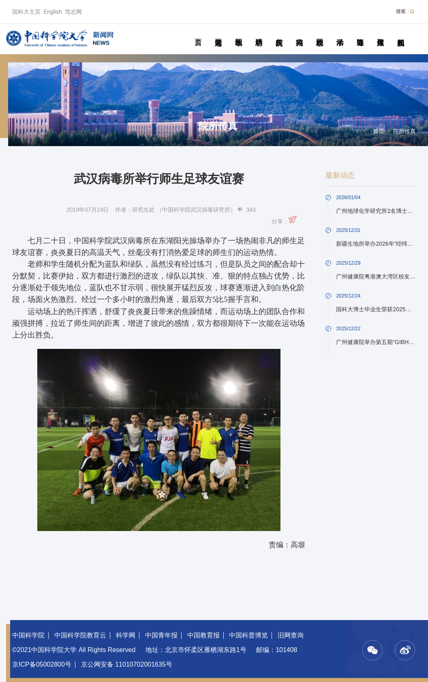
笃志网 (73, 11)
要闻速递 (218, 33)
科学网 (125, 635)
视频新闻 (401, 33)
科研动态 (259, 33)
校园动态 (319, 33)
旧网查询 (291, 635)
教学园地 (238, 33)
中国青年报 (161, 635)
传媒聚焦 (380, 33)
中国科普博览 (248, 635)
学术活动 (340, 33)
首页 (198, 33)
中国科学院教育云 (80, 635)
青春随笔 (360, 33)
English (52, 11)
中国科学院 (28, 635)
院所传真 (279, 33)
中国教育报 (203, 635)
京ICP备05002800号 (41, 664)
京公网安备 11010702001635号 (126, 664)
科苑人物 (299, 33)
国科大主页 (26, 11)
